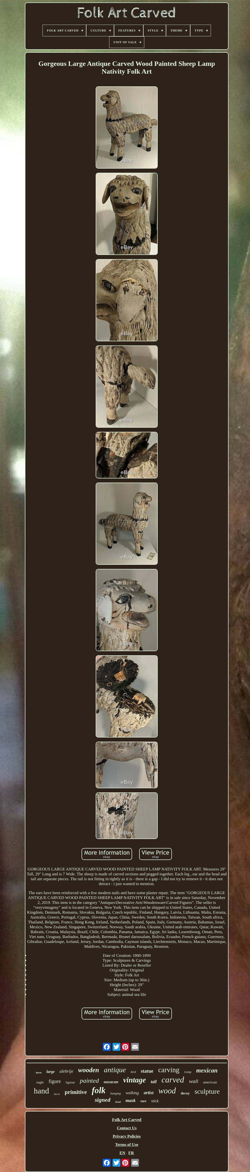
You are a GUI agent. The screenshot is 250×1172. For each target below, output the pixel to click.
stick (155, 1101)
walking (132, 1093)
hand (41, 1090)
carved (173, 1079)
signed (102, 1100)
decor (57, 1093)
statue (147, 1071)
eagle (40, 1082)
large (50, 1072)
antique (115, 1070)
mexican (207, 1070)
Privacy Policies (127, 1136)
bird (133, 1072)
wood (167, 1090)
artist (149, 1092)
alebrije (66, 1071)
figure (55, 1081)
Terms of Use (126, 1144)
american (210, 1082)
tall (154, 1081)
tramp (187, 1072)
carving (168, 1070)
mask (130, 1100)
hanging (115, 1093)
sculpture (207, 1091)
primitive (76, 1092)
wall (193, 1081)
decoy (185, 1093)
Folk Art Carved (126, 1119)
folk (98, 1090)
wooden (88, 1070)
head (118, 1101)
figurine (70, 1082)
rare (143, 1101)
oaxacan (111, 1082)
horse (39, 1072)
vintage (134, 1080)
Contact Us (127, 1128)
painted (89, 1080)
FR (131, 1153)
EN (122, 1153)
